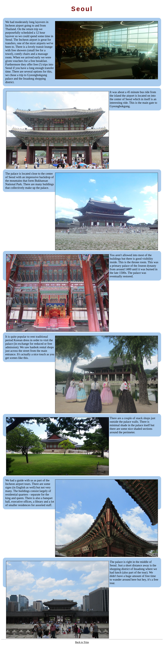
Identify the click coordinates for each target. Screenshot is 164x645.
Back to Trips (82, 642)
